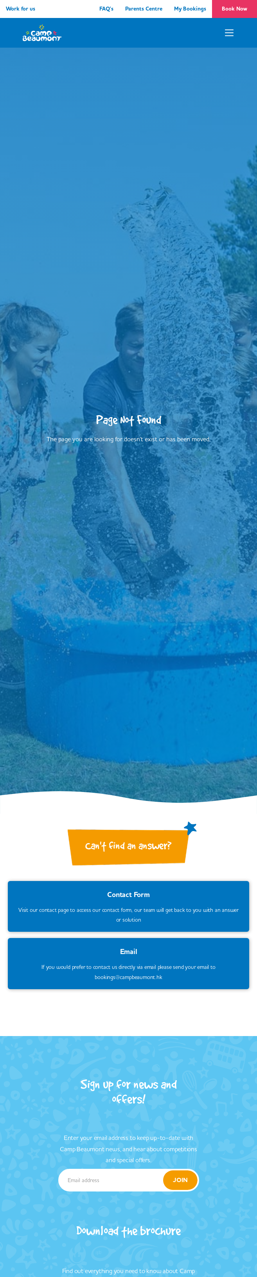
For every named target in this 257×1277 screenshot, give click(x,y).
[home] (42, 33)
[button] (229, 33)
